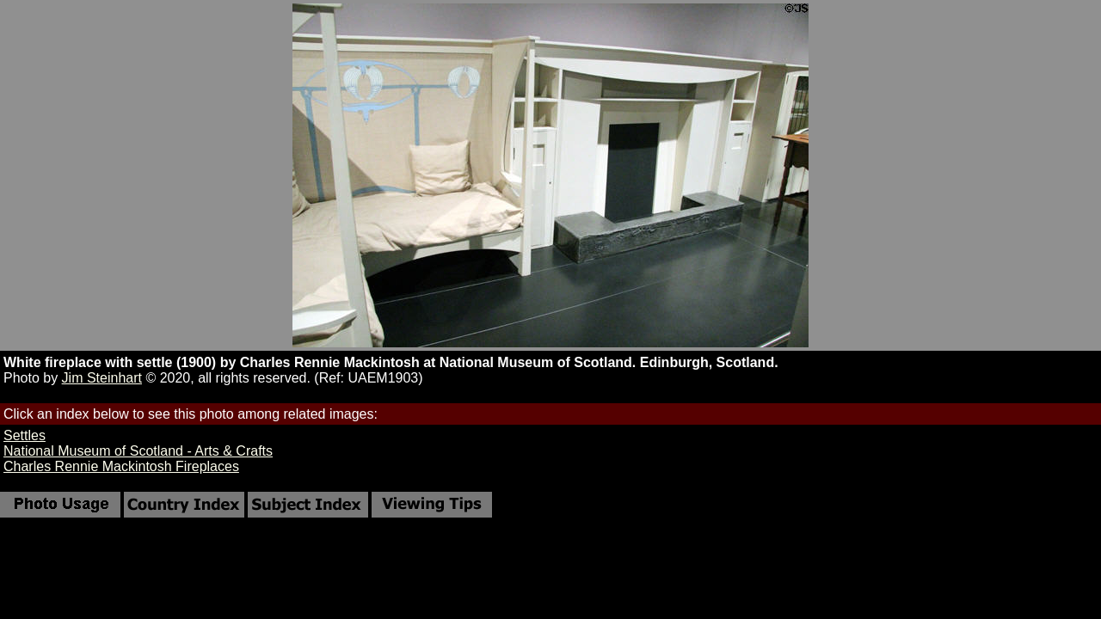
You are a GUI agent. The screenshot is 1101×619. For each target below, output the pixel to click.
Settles (24, 435)
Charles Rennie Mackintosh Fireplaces (121, 466)
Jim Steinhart (102, 378)
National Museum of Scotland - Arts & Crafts (138, 451)
